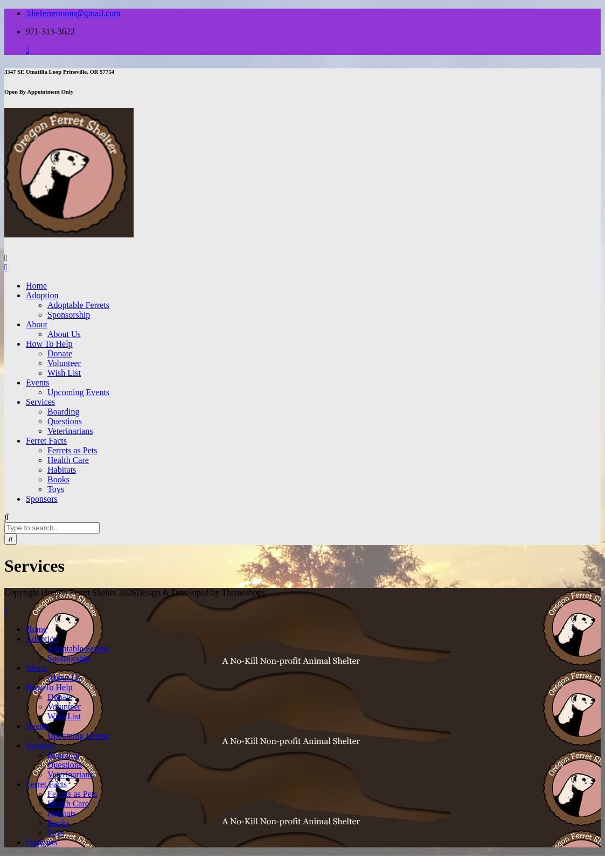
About (36, 324)
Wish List (64, 372)
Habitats (61, 469)
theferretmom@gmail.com (73, 13)
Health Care (68, 460)
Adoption (42, 295)
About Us (64, 334)
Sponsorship (68, 314)
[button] (69, 172)
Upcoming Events (78, 392)
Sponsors (42, 498)
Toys (55, 489)
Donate (59, 353)
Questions (64, 421)
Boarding (63, 411)
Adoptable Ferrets (78, 305)
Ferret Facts (46, 440)
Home (36, 285)
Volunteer (64, 363)
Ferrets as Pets (72, 450)
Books (58, 479)
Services (40, 401)
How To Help (49, 343)
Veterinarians (70, 431)
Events (38, 382)
